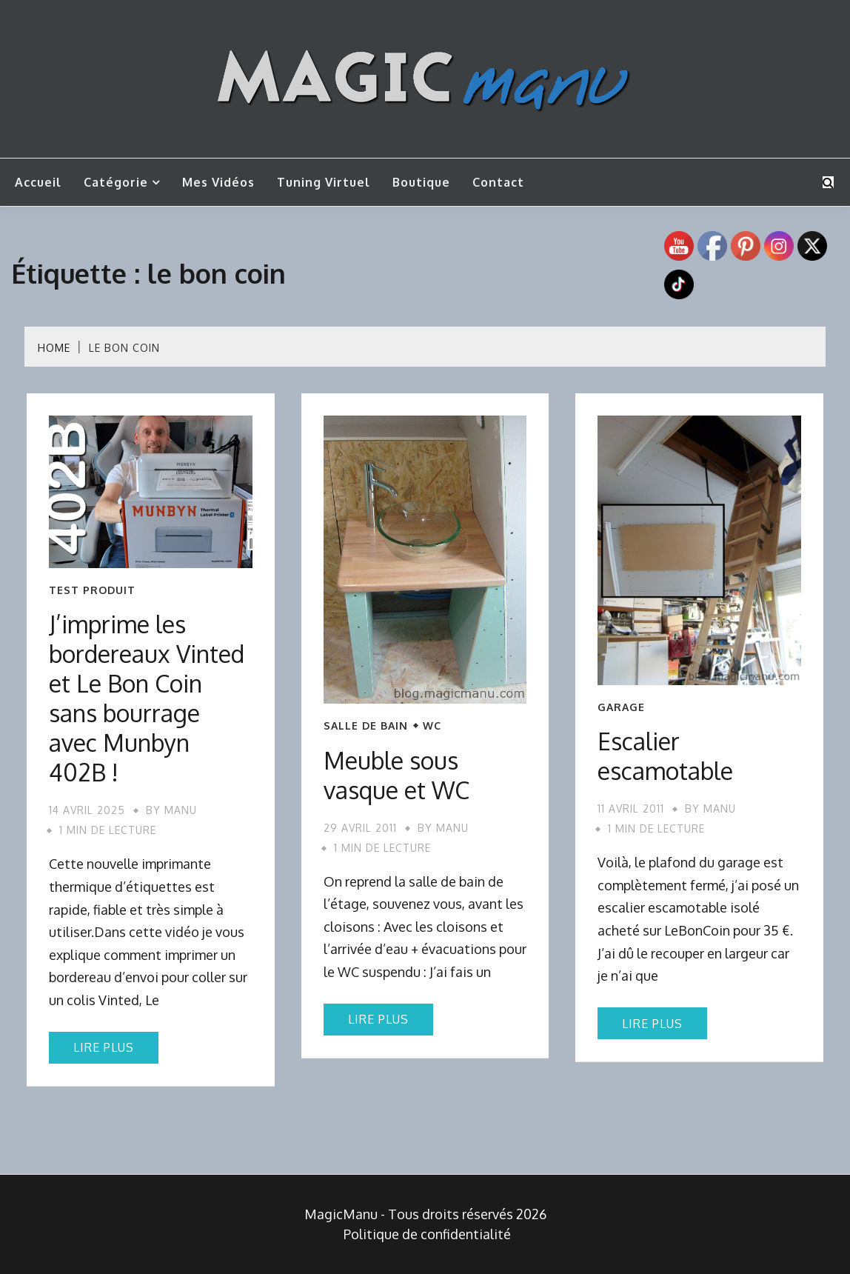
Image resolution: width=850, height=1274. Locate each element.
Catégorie (116, 182)
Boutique (421, 182)
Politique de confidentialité (427, 1234)
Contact (498, 182)
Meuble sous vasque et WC (396, 775)
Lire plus (103, 1047)
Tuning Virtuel (323, 182)
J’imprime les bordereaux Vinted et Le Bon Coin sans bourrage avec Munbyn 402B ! (146, 698)
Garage (621, 707)
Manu (180, 810)
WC (432, 726)
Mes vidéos (218, 182)
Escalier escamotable (665, 756)
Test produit (92, 590)
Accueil (38, 182)
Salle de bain (366, 726)
